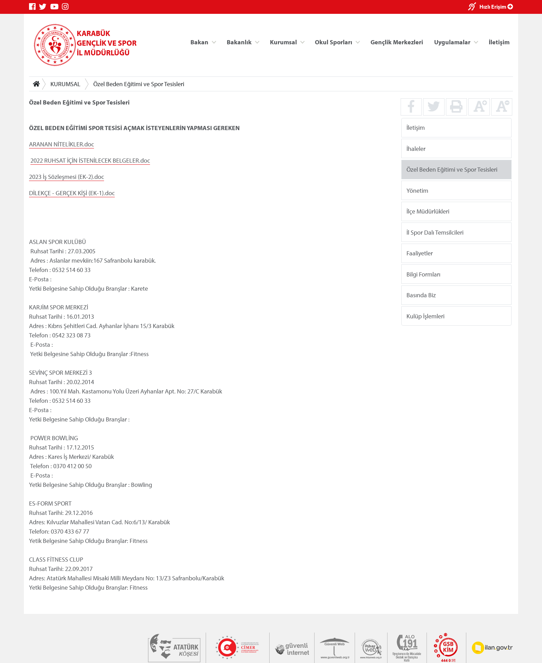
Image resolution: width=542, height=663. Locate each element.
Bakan (199, 42)
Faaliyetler (419, 253)
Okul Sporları (333, 42)
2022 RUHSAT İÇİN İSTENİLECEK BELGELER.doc (90, 160)
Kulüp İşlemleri (425, 316)
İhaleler (416, 148)
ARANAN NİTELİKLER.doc (61, 144)
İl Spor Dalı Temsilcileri (435, 232)
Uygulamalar (452, 42)
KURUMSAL (65, 84)
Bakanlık (239, 42)
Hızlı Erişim (496, 6)
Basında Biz (421, 295)
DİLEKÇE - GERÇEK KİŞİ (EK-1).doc (72, 193)
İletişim (499, 42)
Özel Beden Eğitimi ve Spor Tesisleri (138, 84)
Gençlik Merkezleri (397, 42)
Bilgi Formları (423, 274)
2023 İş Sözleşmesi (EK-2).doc (66, 177)
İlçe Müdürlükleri (427, 211)
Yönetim (417, 190)
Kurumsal (283, 42)
